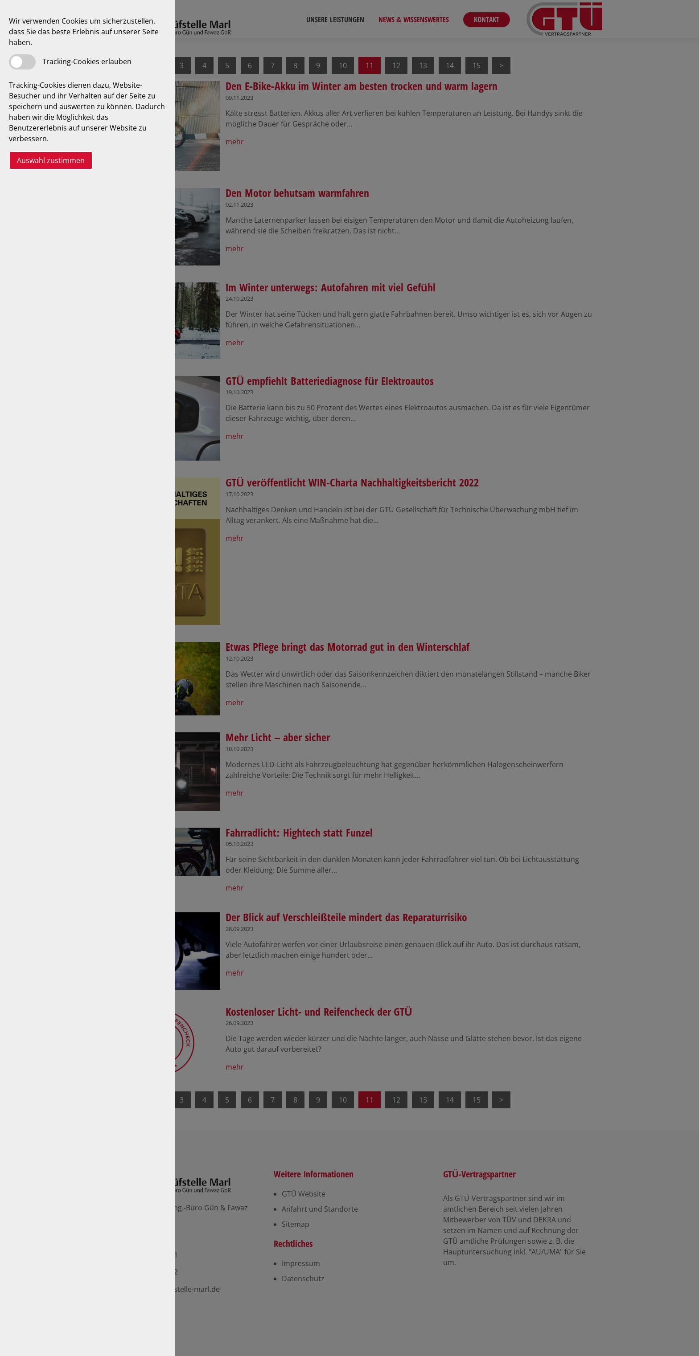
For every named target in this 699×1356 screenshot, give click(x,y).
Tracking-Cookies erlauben (87, 61)
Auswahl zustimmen (51, 160)
